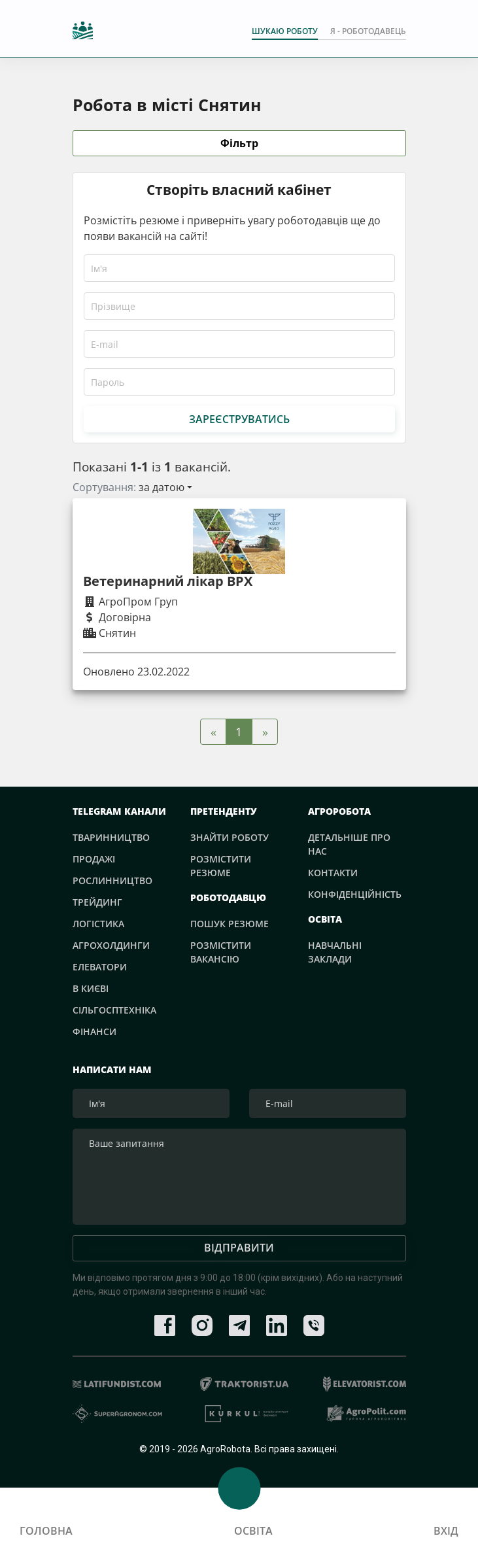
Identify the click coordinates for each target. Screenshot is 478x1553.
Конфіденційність (354, 894)
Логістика (98, 923)
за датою (161, 487)
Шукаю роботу (285, 31)
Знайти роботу (229, 837)
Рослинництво (112, 880)
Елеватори (100, 967)
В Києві (91, 988)
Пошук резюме (229, 923)
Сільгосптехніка (114, 1010)
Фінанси (94, 1031)
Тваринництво (111, 837)
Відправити (239, 1250)
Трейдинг (97, 902)
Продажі (94, 859)
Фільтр (239, 144)
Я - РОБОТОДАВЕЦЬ (368, 31)
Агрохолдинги (111, 945)
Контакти (333, 872)
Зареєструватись (239, 419)
